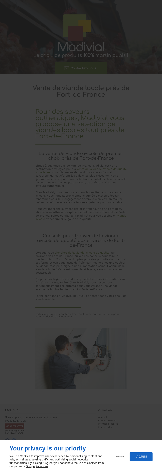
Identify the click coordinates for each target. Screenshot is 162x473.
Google (30, 466)
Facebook (42, 466)
